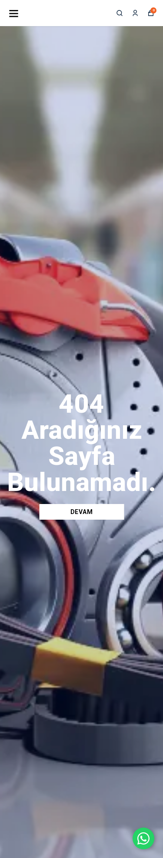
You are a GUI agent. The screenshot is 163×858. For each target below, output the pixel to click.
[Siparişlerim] (135, 13)
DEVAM (81, 511)
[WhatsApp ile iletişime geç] (143, 838)
